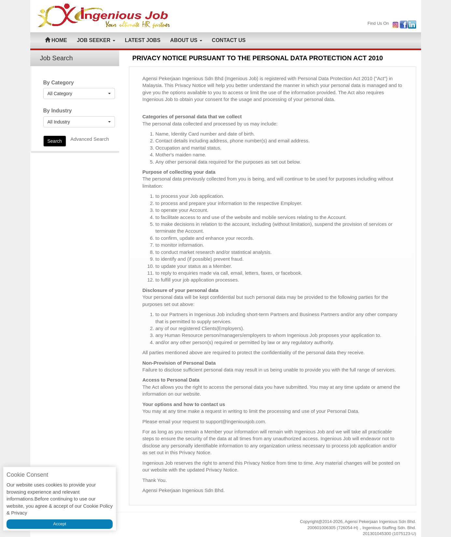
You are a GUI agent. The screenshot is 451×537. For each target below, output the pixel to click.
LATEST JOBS (143, 40)
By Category (58, 82)
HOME (56, 40)
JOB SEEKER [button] (96, 40)
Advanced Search (89, 139)
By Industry (57, 110)
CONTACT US (229, 40)
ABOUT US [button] (186, 40)
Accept (59, 523)
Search (55, 141)
